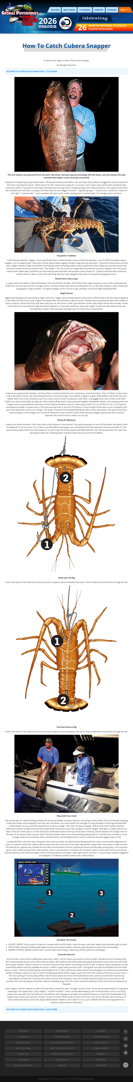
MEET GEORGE (69, 10)
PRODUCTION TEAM (101, 1037)
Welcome (23, 1031)
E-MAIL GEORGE (62, 1060)
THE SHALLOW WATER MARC (62, 1042)
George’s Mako (23, 1042)
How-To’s (62, 1065)
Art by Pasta (101, 1065)
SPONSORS (111, 10)
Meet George (62, 1031)
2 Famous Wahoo (100, 1048)
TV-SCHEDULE (85, 10)
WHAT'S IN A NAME (23, 1048)
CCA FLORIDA (23, 1060)
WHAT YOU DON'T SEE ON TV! (62, 1048)
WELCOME (55, 10)
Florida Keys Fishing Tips (62, 1054)
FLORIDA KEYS (23, 1054)
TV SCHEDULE (23, 1037)
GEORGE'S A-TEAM (62, 1037)
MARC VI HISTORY (101, 1042)
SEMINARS (99, 10)
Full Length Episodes (23, 1065)
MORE (125, 10)
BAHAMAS (101, 1054)
